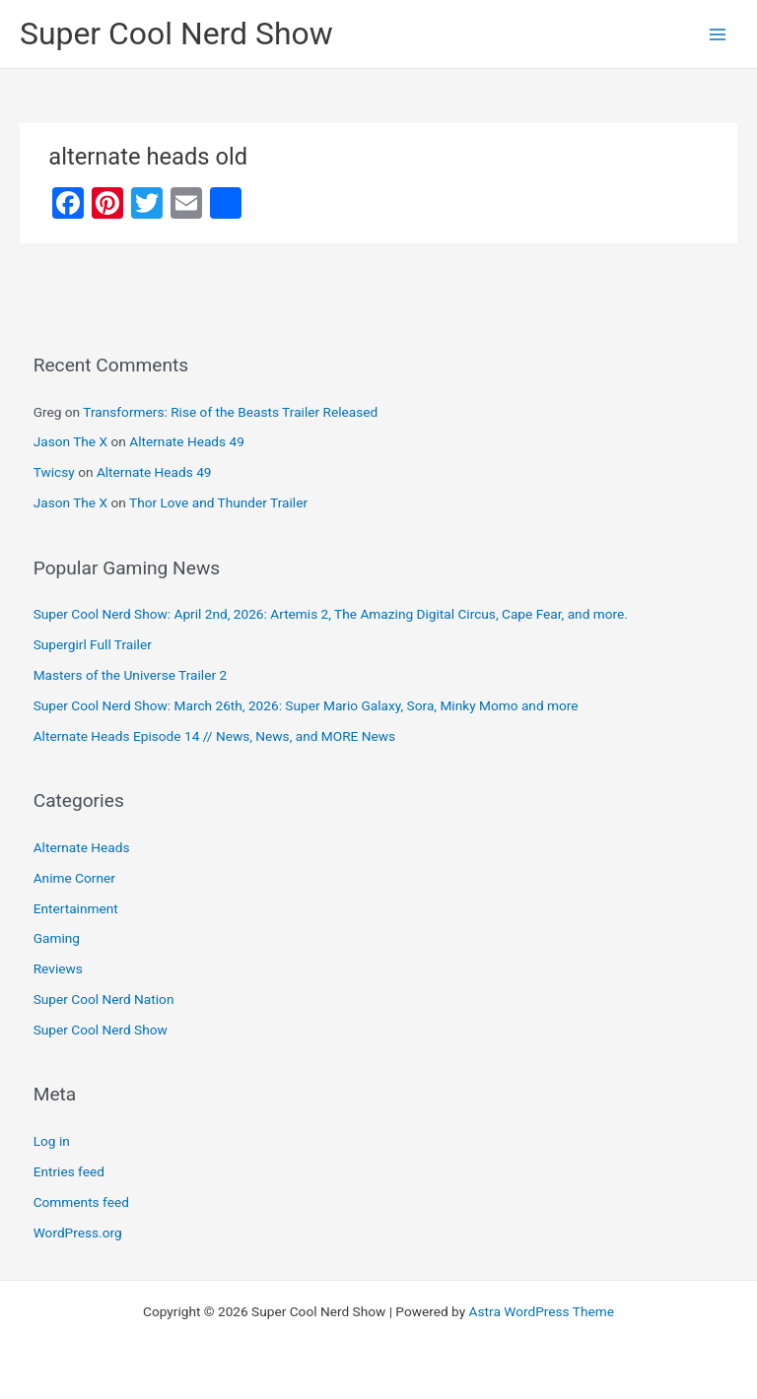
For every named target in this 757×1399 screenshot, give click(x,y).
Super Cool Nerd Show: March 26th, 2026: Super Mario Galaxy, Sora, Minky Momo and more (306, 705)
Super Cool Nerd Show (176, 33)
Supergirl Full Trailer (93, 644)
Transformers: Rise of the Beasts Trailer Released (230, 412)
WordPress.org (78, 1232)
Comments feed (81, 1202)
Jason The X (70, 441)
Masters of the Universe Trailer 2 (130, 675)
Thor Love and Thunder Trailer (218, 502)
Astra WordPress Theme (541, 1311)
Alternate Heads (82, 847)
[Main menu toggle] (718, 34)
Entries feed (69, 1171)
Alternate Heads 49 (186, 441)
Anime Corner (74, 878)
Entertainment (76, 908)
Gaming (57, 938)
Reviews (58, 968)
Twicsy (54, 472)
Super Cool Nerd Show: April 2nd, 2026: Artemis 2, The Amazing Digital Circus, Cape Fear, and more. (331, 614)
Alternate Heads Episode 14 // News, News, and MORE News (214, 736)
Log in (52, 1141)
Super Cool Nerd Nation (104, 999)
